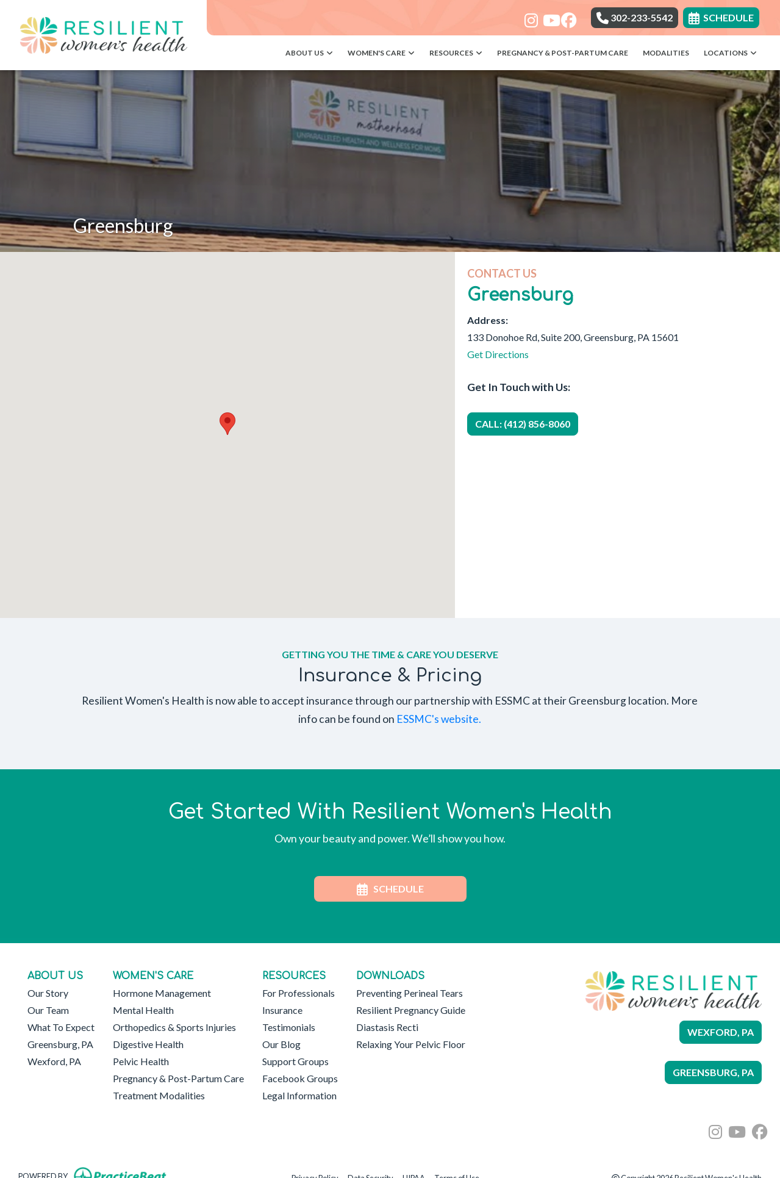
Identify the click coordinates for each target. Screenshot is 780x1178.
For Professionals (298, 993)
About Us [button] (309, 52)
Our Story (47, 993)
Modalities (666, 52)
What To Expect (61, 1027)
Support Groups (295, 1061)
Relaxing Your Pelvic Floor (410, 1044)
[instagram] (529, 16)
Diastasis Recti (387, 1027)
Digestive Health (148, 1044)
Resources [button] (455, 52)
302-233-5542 (634, 17)
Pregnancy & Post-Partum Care (562, 52)
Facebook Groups (300, 1078)
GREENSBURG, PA (713, 1072)
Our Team (48, 1010)
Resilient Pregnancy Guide (410, 1010)
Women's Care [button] (381, 52)
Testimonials (288, 1027)
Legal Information (299, 1095)
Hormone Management (162, 993)
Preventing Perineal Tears (409, 993)
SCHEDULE (390, 888)
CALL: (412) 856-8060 (522, 423)
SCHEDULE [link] (721, 17)
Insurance (282, 1010)
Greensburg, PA (60, 1044)
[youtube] (547, 16)
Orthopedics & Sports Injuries (174, 1027)
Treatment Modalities (159, 1095)
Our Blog (281, 1044)
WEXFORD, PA (720, 1032)
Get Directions (498, 354)
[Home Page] (103, 34)
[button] (227, 423)
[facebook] (565, 16)
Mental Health (143, 1010)
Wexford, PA (54, 1061)
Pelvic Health (141, 1061)
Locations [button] (730, 52)
